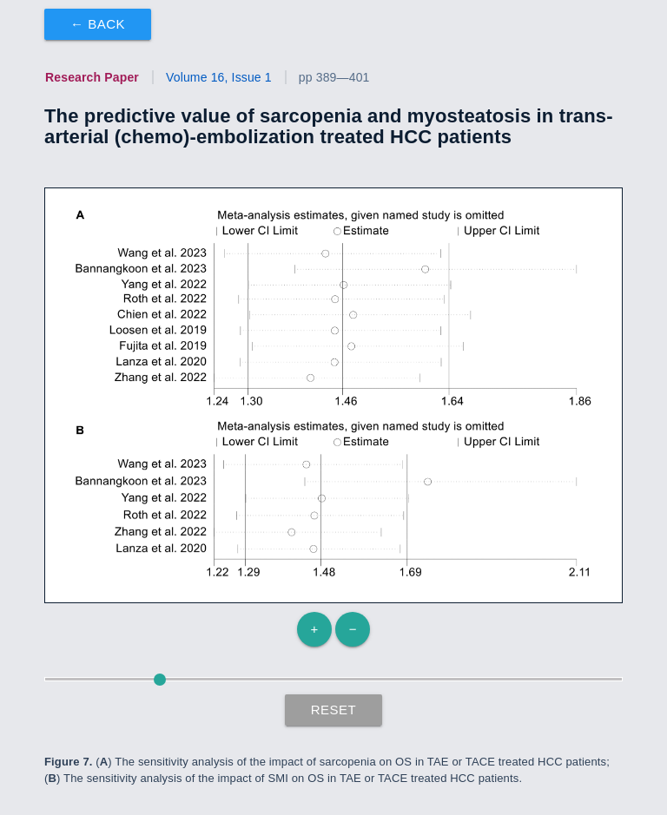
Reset (334, 709)
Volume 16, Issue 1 (219, 77)
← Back (97, 23)
